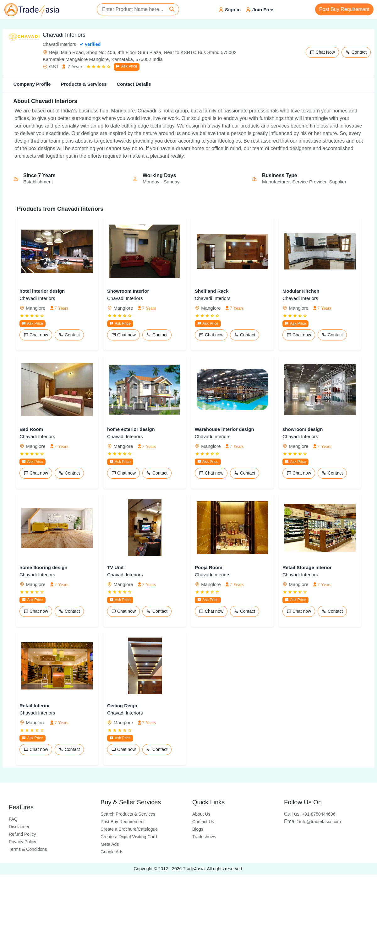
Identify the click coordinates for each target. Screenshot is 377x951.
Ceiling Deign (122, 705)
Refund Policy (22, 834)
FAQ (13, 819)
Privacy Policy (22, 841)
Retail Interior (34, 705)
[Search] (172, 9)
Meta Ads (110, 844)
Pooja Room (208, 567)
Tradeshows (204, 836)
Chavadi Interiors (37, 298)
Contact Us (203, 821)
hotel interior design (42, 291)
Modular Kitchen (301, 291)
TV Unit (115, 567)
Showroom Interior (128, 291)
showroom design (302, 429)
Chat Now (322, 52)
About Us (201, 814)
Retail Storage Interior (307, 567)
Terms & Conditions (28, 849)
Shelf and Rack (212, 291)
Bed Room (31, 429)
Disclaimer (19, 826)
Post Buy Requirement (344, 9)
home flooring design (43, 567)
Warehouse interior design (224, 429)
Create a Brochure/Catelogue (129, 829)
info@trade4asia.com (312, 821)
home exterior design (131, 429)
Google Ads (112, 851)
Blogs (197, 829)
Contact (356, 52)
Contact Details (134, 84)
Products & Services (84, 84)
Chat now (36, 334)
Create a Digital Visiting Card (129, 836)
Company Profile (32, 84)
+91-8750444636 (310, 814)
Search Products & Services (128, 814)
